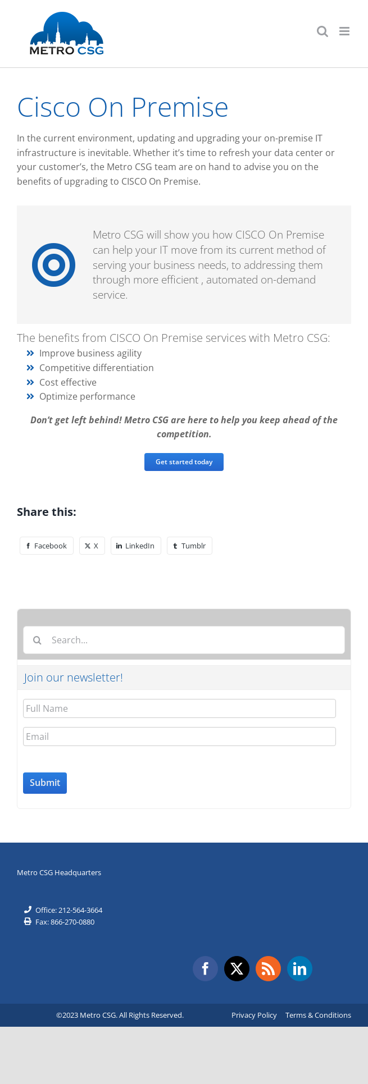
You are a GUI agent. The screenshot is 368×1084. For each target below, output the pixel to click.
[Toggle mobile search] (322, 31)
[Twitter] (236, 968)
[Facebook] (46, 545)
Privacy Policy (254, 1015)
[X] (92, 545)
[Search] (37, 640)
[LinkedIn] (136, 545)
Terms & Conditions (318, 1015)
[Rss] (268, 968)
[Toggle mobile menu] (345, 31)
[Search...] (184, 640)
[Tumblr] (189, 545)
